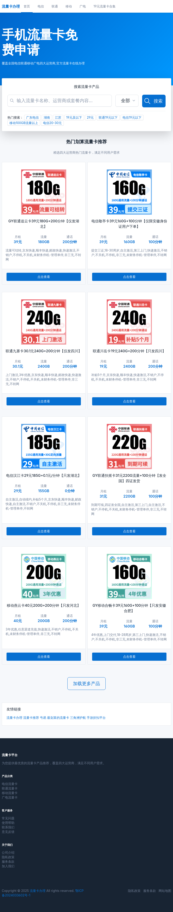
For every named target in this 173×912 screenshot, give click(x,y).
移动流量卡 (10, 793)
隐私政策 (8, 857)
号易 (43, 717)
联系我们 (8, 827)
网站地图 (165, 891)
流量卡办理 (14, 717)
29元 (90, 117)
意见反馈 (8, 832)
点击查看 (43, 277)
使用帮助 (8, 823)
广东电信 (32, 117)
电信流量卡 (10, 784)
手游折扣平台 (96, 717)
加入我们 (8, 866)
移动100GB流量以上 (23, 123)
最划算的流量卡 (58, 717)
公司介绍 (8, 852)
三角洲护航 (78, 717)
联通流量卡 (10, 788)
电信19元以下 (132, 117)
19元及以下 (74, 117)
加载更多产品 (86, 683)
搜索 (153, 101)
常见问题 (8, 818)
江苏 (58, 117)
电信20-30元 (52, 123)
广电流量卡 (10, 797)
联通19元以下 (108, 117)
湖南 (47, 117)
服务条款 (8, 861)
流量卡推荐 (31, 717)
